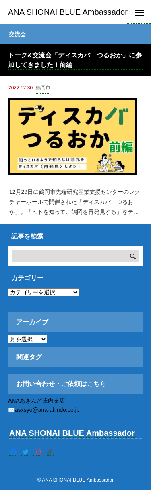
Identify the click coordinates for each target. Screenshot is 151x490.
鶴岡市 (43, 88)
